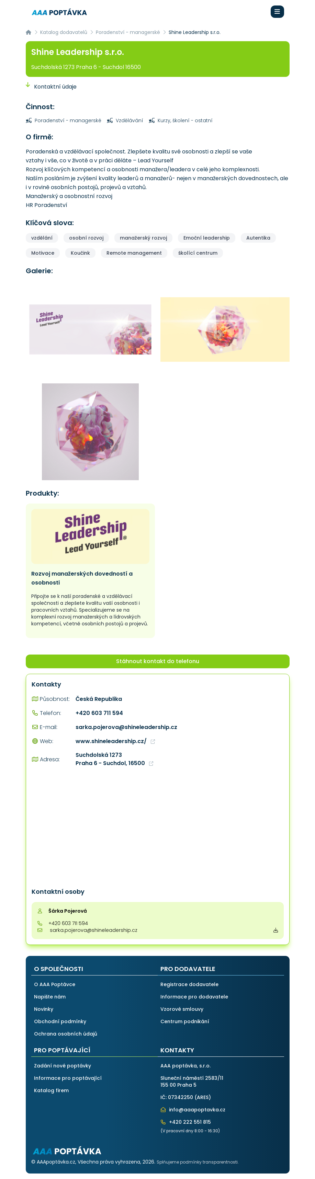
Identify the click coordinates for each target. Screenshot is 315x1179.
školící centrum (197, 253)
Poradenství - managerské (128, 32)
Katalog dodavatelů (63, 32)
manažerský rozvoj (143, 237)
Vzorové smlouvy (181, 1009)
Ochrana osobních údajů (65, 1033)
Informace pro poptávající (68, 1078)
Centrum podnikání (184, 1021)
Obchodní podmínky (60, 1021)
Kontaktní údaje (51, 87)
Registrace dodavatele (189, 984)
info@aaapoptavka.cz (193, 1109)
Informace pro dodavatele (194, 996)
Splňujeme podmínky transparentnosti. (198, 1162)
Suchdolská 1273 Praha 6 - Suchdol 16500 (86, 67)
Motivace (42, 253)
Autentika (258, 237)
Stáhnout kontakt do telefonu (157, 661)
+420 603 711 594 (99, 713)
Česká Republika (99, 699)
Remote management (134, 253)
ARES (203, 1097)
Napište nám (50, 996)
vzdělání (42, 237)
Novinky (43, 1009)
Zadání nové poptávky (62, 1065)
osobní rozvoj (86, 237)
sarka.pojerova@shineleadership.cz (126, 727)
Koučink (80, 253)
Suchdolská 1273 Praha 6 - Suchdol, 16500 (114, 759)
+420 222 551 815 (185, 1122)
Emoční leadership (206, 237)
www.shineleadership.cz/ (115, 741)
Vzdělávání (125, 120)
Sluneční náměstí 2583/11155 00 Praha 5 (191, 1081)
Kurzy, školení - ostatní (181, 120)
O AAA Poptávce (54, 984)
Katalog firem (51, 1090)
